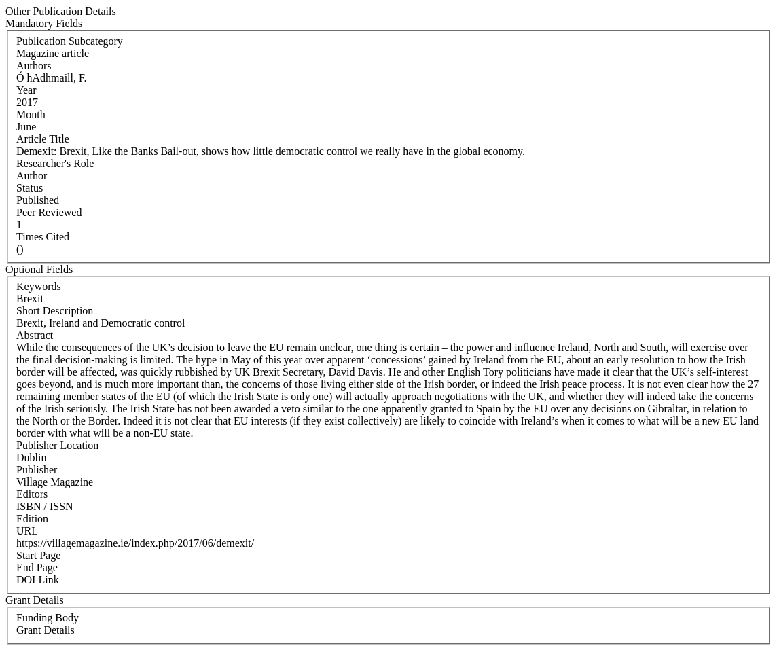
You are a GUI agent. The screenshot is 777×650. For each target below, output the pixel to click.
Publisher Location (57, 445)
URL (27, 531)
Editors (32, 494)
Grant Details (45, 630)
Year (26, 90)
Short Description (54, 311)
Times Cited (42, 236)
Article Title (42, 139)
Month (31, 114)
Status (29, 188)
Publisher (36, 469)
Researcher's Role (55, 163)
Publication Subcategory (69, 41)
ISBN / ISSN (44, 506)
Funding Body (47, 618)
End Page (37, 567)
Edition (32, 518)
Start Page (38, 555)
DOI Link (37, 579)
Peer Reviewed (49, 212)
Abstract (34, 335)
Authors (34, 65)
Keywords (38, 286)
